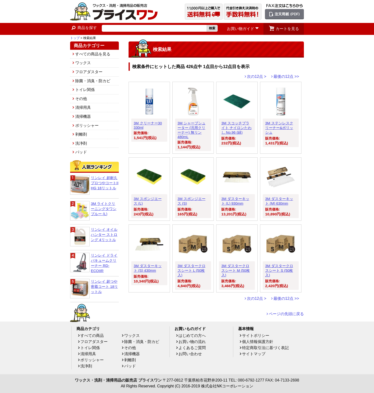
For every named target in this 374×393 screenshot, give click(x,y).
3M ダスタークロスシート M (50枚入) (235, 270)
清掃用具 (83, 107)
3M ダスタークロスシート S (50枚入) (279, 270)
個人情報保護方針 (257, 342)
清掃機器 (83, 116)
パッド (81, 152)
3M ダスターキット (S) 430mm (148, 268)
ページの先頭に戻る (286, 314)
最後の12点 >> (286, 76)
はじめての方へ (192, 335)
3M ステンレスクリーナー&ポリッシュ (279, 127)
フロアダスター (89, 72)
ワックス (83, 63)
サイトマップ (253, 354)
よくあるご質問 (192, 348)
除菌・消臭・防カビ (92, 81)
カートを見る (287, 29)
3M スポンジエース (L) (148, 201)
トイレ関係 (85, 90)
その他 (81, 99)
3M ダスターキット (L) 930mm (235, 201)
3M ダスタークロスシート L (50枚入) (192, 270)
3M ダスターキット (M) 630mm (279, 201)
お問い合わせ (190, 354)
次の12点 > (256, 76)
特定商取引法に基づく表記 (265, 348)
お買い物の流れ (192, 342)
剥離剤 (81, 134)
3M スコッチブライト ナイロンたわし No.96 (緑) (236, 127)
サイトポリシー (255, 335)
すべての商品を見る (92, 54)
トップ (75, 38)
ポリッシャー (87, 125)
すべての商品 (92, 335)
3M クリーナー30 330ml (148, 125)
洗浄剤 (81, 143)
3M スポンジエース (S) (192, 201)
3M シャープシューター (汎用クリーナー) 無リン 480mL (192, 130)
